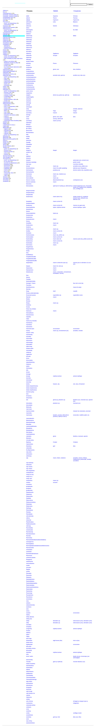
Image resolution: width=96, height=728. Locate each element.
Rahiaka (28, 512)
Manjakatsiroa (30, 430)
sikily (27, 622)
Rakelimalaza (29, 522)
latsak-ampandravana (32, 386)
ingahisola (29, 354)
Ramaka (28, 535)
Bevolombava (30, 132)
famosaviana (29, 186)
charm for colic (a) (58, 266)
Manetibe (28, 424)
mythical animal (61, 207)
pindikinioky (29, 490)
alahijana (28, 43)
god (54, 446)
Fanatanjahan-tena (8, 17)
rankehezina (29, 561)
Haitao (5, 86)
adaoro (28, 18)
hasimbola (29, 324)
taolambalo (29, 640)
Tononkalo (6, 180)
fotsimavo (28, 311)
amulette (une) (77, 166)
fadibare (28, 156)
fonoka (28, 307)
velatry (28, 699)
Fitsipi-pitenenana (8, 41)
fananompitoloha (30, 213)
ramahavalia (29, 530)
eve (27, 154)
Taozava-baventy (7, 156)
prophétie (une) (88, 170)
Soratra (28, 630)
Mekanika (5, 136)
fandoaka (28, 233)
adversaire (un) (77, 160)
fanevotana (29, 245)
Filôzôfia (5, 34)
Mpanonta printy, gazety (9, 139)
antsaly (28, 105)
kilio (27, 370)
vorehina (28, 711)
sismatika (28, 624)
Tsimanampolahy (30, 677)
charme (80, 458)
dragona (28, 150)
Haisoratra (6, 75)
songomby (29, 628)
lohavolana (29, 397)
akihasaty (28, 31)
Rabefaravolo (29, 492)
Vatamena (29, 697)
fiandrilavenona (30, 287)
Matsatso (28, 438)
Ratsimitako (29, 589)
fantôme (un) (76, 95)
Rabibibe (28, 498)
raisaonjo (28, 520)
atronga (28, 114)
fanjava (28, 266)
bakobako (28, 122)
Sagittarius (56, 53)
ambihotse (29, 67)
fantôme (78, 69)
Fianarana (6, 26)
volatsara (28, 707)
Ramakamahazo (30, 534)
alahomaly (29, 45)
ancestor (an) (56, 75)
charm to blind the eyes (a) (60, 262)
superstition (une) (77, 295)
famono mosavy (30, 180)
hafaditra (28, 316)
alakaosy (28, 53)
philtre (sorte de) (87, 239)
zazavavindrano (30, 723)
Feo (4, 20)
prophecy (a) (56, 170)
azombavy (29, 120)
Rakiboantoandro (30, 524)
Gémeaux (75, 26)
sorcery (55, 118)
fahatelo (28, 160)
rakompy (28, 526)
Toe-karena (6, 158)
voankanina (29, 703)
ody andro (29, 452)
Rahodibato (29, 514)
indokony (28, 352)
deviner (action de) (78, 170)
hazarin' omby (30, 332)
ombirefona (29, 480)
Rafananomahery (31, 502)
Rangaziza (29, 559)
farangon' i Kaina (30, 283)
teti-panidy (29, 650)
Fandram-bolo (7, 19)
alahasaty (28, 41)
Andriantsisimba (30, 89)
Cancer (55, 112)
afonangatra (29, 29)
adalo (27, 16)
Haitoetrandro (6, 102)
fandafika (28, 223)
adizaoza (28, 26)
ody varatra (29, 466)
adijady (28, 20)
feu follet (75, 29)
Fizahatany (6, 44)
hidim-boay (29, 346)
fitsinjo (28, 303)
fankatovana (29, 272)
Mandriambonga (30, 422)
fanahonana (29, 196)
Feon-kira (5, 21)
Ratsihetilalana (30, 581)
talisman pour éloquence (79, 168)
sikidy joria (29, 618)
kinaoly (28, 376)
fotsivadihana (29, 313)
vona (27, 709)
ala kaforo (29, 51)
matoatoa (28, 436)
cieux (77, 384)
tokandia (28, 652)
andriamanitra (30, 75)
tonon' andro (29, 656)
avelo (27, 116)
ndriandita (29, 448)
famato (28, 166)
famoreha (28, 184)
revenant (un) (84, 399)
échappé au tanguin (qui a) (80, 701)
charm (54, 176)
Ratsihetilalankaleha (31, 583)
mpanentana (29, 444)
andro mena (29, 91)
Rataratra (28, 577)
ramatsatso (29, 549)
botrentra (28, 140)
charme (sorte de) (78, 239)
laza (27, 394)
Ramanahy (29, 537)
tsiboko (28, 669)
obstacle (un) (84, 198)
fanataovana (29, 215)
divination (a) (56, 620)
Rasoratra (29, 575)
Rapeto (28, 569)
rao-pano (28, 567)
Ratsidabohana (30, 579)
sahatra (28, 603)
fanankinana (29, 209)
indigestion (76, 703)
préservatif (83, 459)
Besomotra (29, 130)
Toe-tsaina (6, 178)
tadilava (28, 632)
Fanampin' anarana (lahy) (10, 14)
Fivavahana (6, 43)
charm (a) (55, 166)
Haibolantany (6, 69)
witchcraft (60, 118)
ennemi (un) (85, 160)
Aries (54, 35)
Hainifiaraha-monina (8, 74)
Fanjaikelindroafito (31, 258)
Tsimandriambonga (31, 679)
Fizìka (4, 50)
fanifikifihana (29, 254)
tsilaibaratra (29, 673)
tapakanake (29, 644)
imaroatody (29, 350)
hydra (54, 207)
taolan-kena (29, 642)
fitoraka (28, 301)
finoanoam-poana (31, 295)
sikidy (27, 620)
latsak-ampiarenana (31, 388)
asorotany (29, 112)
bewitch (55, 415)
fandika (28, 231)
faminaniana (29, 170)
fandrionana (29, 241)
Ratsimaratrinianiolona (32, 587)
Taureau (75, 18)
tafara (27, 634)
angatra (28, 95)
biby (27, 134)
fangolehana (29, 246)
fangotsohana (30, 248)
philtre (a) (61, 235)
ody (27, 458)
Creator (55, 442)
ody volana (29, 468)
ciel (74, 384)
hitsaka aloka (29, 348)
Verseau (75, 16)
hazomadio (29, 338)
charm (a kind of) (57, 201)
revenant (80, 436)
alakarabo (29, 55)
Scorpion (75, 55)
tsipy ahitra (29, 681)
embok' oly (29, 152)
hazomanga (29, 342)
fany (27, 252)
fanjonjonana (29, 270)
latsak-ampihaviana (31, 390)
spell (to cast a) (62, 416)
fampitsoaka (29, 194)
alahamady (29, 35)
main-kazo (29, 409)
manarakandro (30, 418)
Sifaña (28, 614)
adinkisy (28, 24)
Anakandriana (30, 71)
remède (75, 108)
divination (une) (88, 620)
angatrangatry (30, 97)
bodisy (28, 136)
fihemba (28, 289)
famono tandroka (30, 182)
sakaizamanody (30, 605)
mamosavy (29, 415)
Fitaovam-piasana (8, 37)
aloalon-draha (30, 61)
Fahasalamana (7, 13)
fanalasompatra (30, 203)
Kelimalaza (29, 368)
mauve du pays (77, 287)
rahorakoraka (29, 516)
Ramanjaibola (30, 543)
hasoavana (29, 326)
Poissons (75, 63)
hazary (28, 330)
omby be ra (29, 476)
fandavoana (29, 225)
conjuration (60, 272)
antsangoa (29, 107)
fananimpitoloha (30, 207)
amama (28, 65)
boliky (27, 138)
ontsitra (28, 482)
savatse (28, 613)
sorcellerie (76, 460)
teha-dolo (28, 646)
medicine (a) (62, 174)
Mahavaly (28, 407)
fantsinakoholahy (30, 281)
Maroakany (29, 432)
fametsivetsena (30, 168)
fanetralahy (29, 243)
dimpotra (28, 146)
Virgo (54, 110)
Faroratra (28, 285)
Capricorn (55, 20)
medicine (63, 458)
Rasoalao (28, 573)
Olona (4, 140)
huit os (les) (76, 640)
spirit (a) (67, 95)
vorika (27, 713)
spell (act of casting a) (59, 186)
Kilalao (5, 123)
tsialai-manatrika (30, 663)
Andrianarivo (29, 85)
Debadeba (29, 144)
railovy (28, 518)
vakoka (28, 695)
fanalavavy (29, 205)
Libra (54, 22)
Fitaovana (5, 38)
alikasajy (28, 59)
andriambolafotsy (30, 81)
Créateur (75, 442)
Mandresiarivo (30, 420)
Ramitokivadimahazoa (32, 553)
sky (59, 384)
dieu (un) (82, 75)
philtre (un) (84, 166)
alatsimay (28, 57)
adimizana (29, 22)
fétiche (85, 458)
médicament (76, 459)
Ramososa (29, 555)
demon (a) (55, 95)
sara (27, 609)
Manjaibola (29, 428)
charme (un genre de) (79, 205)
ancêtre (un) (76, 75)
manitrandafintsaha (31, 426)
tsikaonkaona (29, 671)
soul (58, 69)
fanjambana (29, 262)
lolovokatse (29, 405)
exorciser (88, 411)
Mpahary (28, 442)
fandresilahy (29, 239)
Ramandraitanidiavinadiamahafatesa (36, 539)
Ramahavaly (29, 532)
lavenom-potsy (30, 392)
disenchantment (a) (58, 180)
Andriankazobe (30, 87)
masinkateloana (30, 434)
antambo (28, 101)
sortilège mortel (77, 713)
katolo (27, 366)
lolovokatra (29, 403)
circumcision (56, 328)
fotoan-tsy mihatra (31, 309)
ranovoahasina (30, 563)
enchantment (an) (63, 330)
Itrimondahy (29, 360)
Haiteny (5, 88)
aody (27, 108)
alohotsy (28, 63)
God (59, 717)
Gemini (55, 26)
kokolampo (29, 380)
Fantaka (28, 279)
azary (27, 118)
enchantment (67, 272)
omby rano (29, 478)
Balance (75, 22)
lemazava (28, 396)
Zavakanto (6, 181)
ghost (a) (61, 95)
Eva (4, 12)
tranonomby (29, 659)
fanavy (28, 221)
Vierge (75, 110)
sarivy (27, 611)
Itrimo (27, 358)
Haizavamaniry (7, 103)
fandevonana (29, 229)
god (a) (63, 75)
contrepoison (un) (78, 180)
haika (27, 318)
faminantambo (30, 172)
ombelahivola (29, 472)
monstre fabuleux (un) (79, 661)
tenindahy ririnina (30, 648)
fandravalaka (29, 237)
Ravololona (29, 597)
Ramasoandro (30, 547)
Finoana (5, 36)
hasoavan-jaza (30, 328)
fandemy (28, 227)
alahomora (29, 47)
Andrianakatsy (30, 83)
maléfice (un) (82, 187)
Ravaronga (29, 593)
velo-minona (29, 701)
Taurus (55, 18)
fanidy (27, 250)
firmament (82, 384)
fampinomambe (30, 190)
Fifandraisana (6, 29)
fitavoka (28, 297)
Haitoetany (6, 89)
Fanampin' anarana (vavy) (10, 16)
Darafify (28, 142)
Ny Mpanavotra (30, 450)
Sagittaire (75, 53)
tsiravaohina (29, 683)
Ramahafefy (29, 528)
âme (74, 69)
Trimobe (28, 661)
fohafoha (28, 305)
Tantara (5, 147)
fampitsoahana (30, 192)
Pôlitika (5, 143)
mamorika (29, 413)
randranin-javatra (30, 557)
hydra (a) (55, 213)
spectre (86, 436)
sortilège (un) (79, 188)
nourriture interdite (78, 164)
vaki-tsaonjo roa (30, 693)
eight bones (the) (57, 640)
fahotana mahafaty (31, 162)
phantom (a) (61, 399)
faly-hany (28, 164)
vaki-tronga (29, 691)
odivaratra (29, 464)
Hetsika (5, 122)
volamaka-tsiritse (30, 705)
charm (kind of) (57, 239)
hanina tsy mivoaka (31, 320)
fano (27, 275)
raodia (28, 565)
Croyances (77, 11)
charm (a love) (57, 120)
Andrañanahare (30, 73)
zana (27, 719)
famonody (29, 176)
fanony (28, 277)
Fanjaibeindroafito (31, 256)
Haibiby (5, 54)
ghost (54, 69)
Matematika (6, 127)
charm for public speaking (60, 168)
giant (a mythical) (57, 661)
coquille (75, 291)
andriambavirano (30, 79)
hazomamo (29, 340)
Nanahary (28, 446)
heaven (55, 384)
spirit (61, 116)
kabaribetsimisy (30, 362)
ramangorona (29, 541)
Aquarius (55, 16)
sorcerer (55, 482)
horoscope (84, 656)
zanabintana (29, 715)
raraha (28, 571)
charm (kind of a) (57, 196)
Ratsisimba (29, 591)
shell (54, 291)
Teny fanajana (7, 157)
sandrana (28, 607)
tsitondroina (29, 685)
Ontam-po (5, 141)
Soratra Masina (7, 146)
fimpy (27, 291)
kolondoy (28, 382)
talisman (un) (76, 199)
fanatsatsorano (30, 219)
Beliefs (55, 11)
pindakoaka (29, 486)
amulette (75, 330)
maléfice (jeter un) (84, 415)
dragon (55, 150)
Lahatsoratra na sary (8, 124)
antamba (28, 99)
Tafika (27, 636)
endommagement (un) (79, 186)
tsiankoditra (29, 667)
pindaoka (28, 488)
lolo (27, 399)
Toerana (5, 177)
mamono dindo (30, 411)
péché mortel (76, 162)
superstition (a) (57, 295)
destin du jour (76, 656)
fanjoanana (29, 268)
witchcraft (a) (69, 186)
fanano (28, 211)
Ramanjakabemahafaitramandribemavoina (37, 545)
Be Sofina (28, 128)
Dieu (80, 717)
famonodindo (29, 178)
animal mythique (77, 207)
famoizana (29, 174)
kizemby (28, 378)
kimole (28, 372)
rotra (27, 601)
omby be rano (30, 474)
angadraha (29, 93)
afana (27, 28)
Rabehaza (29, 494)
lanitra (27, 384)
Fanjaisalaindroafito (31, 260)
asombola (28, 110)
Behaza (28, 124)
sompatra (28, 626)
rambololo (29, 551)
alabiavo (28, 33)
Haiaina (5, 53)
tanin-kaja (28, 638)
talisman (80, 108)
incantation (56, 273)
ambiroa (28, 69)
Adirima (5, 10)
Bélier (74, 35)
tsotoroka (28, 689)
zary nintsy (29, 721)
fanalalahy (29, 201)
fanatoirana (29, 217)
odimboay (28, 456)
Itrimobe (28, 356)
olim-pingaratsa (30, 470)
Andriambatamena (31, 77)
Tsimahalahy (29, 675)
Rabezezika (29, 496)
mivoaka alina (30, 440)
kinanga (28, 374)
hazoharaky (29, 334)
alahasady (29, 39)
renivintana (29, 599)
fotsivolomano (30, 315)
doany (27, 148)
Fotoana (5, 51)
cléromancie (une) (78, 620)
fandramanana (30, 235)
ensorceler (76, 415)
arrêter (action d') (77, 196)
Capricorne (76, 20)
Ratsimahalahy (30, 585)
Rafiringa (28, 508)
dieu (74, 446)
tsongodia (28, 687)
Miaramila (5, 137)
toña (27, 654)
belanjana (28, 126)
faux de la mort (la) (78, 283)
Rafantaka (29, 504)
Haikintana (6, 72)
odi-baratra (29, 454)
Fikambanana (6, 33)
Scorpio (55, 55)
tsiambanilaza (30, 665)
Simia (4, 144)
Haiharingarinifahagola (9, 71)
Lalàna (5, 126)
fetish (58, 458)
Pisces (55, 63)
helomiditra (29, 344)
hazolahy (28, 336)
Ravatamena (29, 595)
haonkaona (29, 322)
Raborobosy (29, 500)
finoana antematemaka (32, 293)
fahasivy (28, 158)
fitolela (28, 299)
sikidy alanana (30, 616)
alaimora (28, 49)
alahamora (29, 37)
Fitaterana (6, 40)
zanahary (28, 717)
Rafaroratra (29, 506)
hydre (84, 207)
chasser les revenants (79, 411)
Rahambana (29, 510)
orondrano (29, 484)
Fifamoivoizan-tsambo (9, 27)
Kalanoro (28, 364)
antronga (28, 103)
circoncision (76, 328)
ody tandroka (29, 462)
